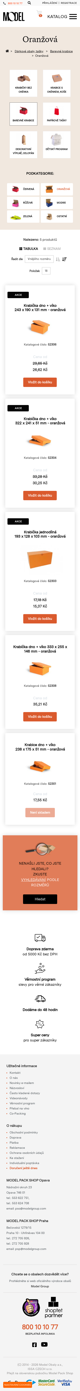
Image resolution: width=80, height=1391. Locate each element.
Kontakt (15, 1072)
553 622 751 (20, 1198)
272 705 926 (20, 1238)
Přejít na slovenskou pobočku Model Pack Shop (40, 1373)
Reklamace (17, 1147)
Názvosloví (17, 1088)
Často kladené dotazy (25, 1093)
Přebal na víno (19, 1108)
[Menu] (60, 16)
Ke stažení (17, 1158)
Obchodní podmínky (24, 1132)
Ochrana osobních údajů (27, 1152)
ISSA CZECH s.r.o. (40, 1369)
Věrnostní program (22, 1103)
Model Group (40, 1286)
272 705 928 (20, 1243)
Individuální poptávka (24, 1163)
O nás (14, 1077)
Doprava (15, 1137)
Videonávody (19, 1098)
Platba (14, 1142)
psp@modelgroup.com (30, 1249)
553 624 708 (20, 1203)
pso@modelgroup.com (30, 1208)
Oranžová (41, 55)
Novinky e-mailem (22, 1083)
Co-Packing (18, 1113)
